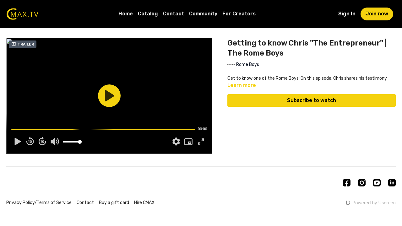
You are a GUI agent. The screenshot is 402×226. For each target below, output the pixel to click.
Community (203, 14)
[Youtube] (377, 182)
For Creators (239, 14)
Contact (173, 14)
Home (125, 14)
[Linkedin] (392, 182)
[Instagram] (362, 182)
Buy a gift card (114, 202)
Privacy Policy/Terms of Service (39, 202)
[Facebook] (346, 182)
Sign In (347, 14)
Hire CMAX (144, 202)
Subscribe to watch (311, 100)
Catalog (148, 14)
